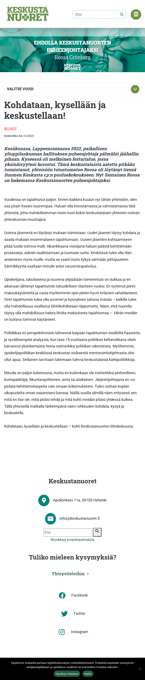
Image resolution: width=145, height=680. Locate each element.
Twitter (79, 613)
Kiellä (87, 673)
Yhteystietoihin (68, 574)
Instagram (79, 632)
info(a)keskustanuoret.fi (80, 518)
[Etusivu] (28, 13)
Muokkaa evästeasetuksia (72, 540)
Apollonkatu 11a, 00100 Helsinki (79, 500)
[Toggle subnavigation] (135, 89)
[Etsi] (99, 14)
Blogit (10, 129)
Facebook (79, 595)
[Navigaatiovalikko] (136, 14)
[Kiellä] (140, 669)
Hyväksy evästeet (67, 673)
